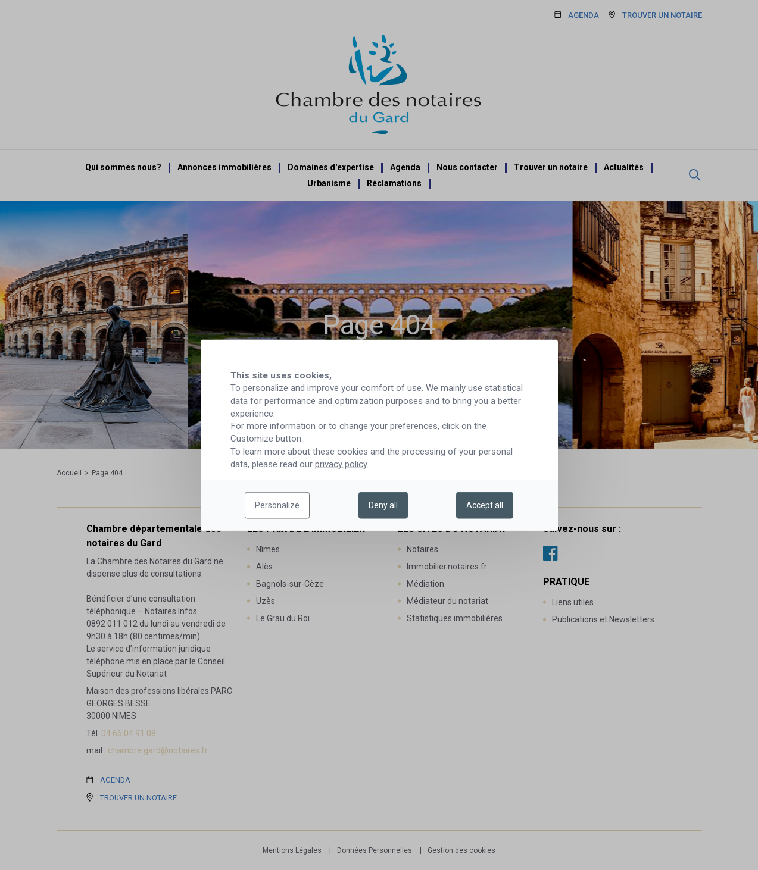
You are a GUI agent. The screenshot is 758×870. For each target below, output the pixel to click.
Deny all (383, 505)
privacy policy (341, 464)
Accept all (484, 505)
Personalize (277, 505)
